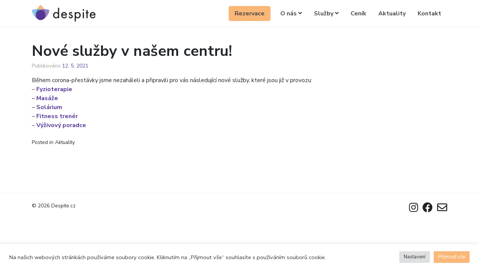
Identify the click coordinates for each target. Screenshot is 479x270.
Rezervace (250, 13)
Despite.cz (63, 205)
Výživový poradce (61, 125)
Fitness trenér (57, 116)
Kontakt (429, 13)
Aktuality (392, 13)
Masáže (47, 98)
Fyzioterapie (54, 89)
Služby (326, 13)
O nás (291, 13)
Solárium (49, 107)
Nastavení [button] (414, 257)
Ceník (358, 13)
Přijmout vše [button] (451, 257)
